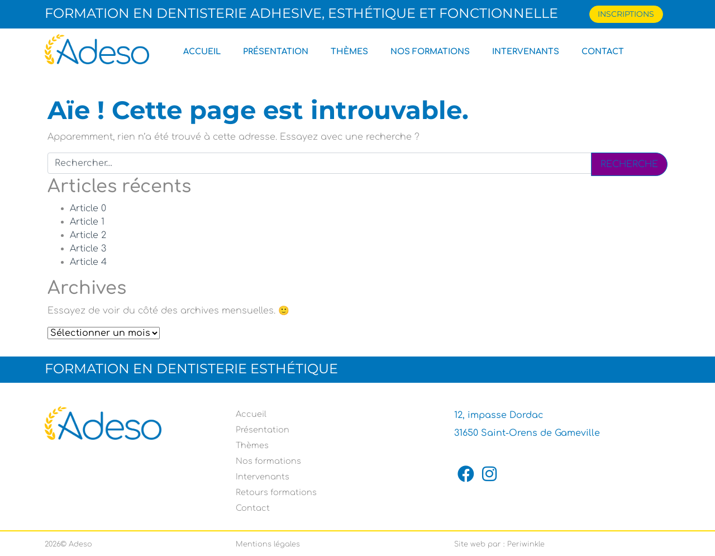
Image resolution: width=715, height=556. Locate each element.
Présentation (275, 51)
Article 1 (87, 222)
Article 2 (88, 235)
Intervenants (525, 51)
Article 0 (88, 208)
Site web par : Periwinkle (499, 544)
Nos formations (430, 51)
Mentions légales (268, 544)
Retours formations (276, 492)
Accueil (202, 51)
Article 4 (88, 262)
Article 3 (88, 249)
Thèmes (349, 51)
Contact (602, 51)
